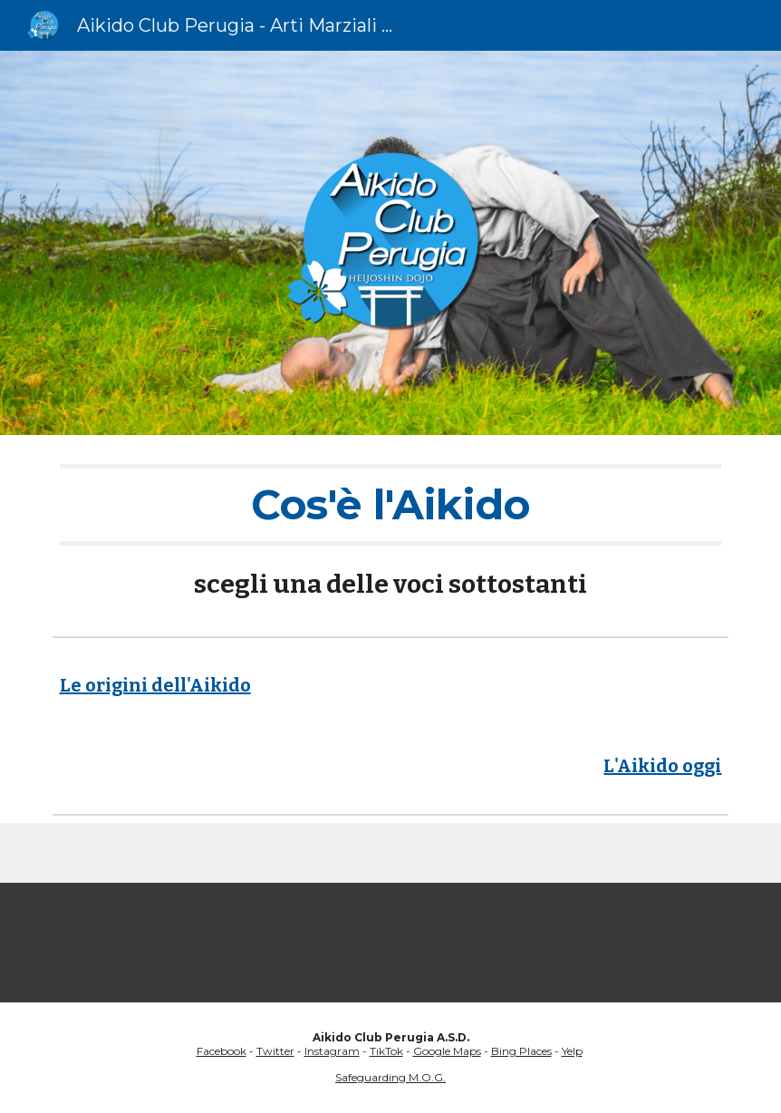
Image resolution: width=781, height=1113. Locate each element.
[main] (391, 532)
